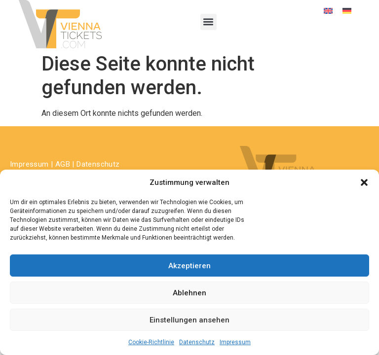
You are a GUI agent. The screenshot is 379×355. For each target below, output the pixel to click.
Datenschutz (197, 342)
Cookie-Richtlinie (151, 342)
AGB (62, 164)
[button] (364, 182)
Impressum (235, 342)
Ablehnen (189, 292)
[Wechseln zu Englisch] (328, 10)
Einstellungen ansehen (189, 320)
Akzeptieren (189, 265)
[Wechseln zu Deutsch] (347, 10)
